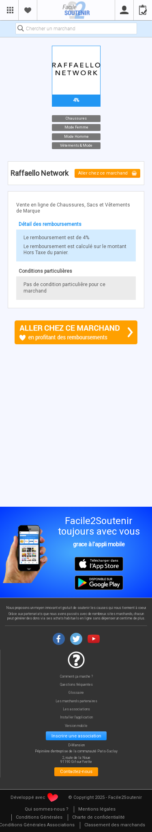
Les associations (76, 709)
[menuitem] (47, 809)
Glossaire (76, 693)
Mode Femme (76, 127)
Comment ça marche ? (76, 676)
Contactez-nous (76, 771)
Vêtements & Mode (76, 145)
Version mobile (76, 726)
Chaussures (76, 118)
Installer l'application (76, 717)
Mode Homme (76, 136)
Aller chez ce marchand (107, 173)
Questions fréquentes (76, 685)
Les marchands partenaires (76, 701)
